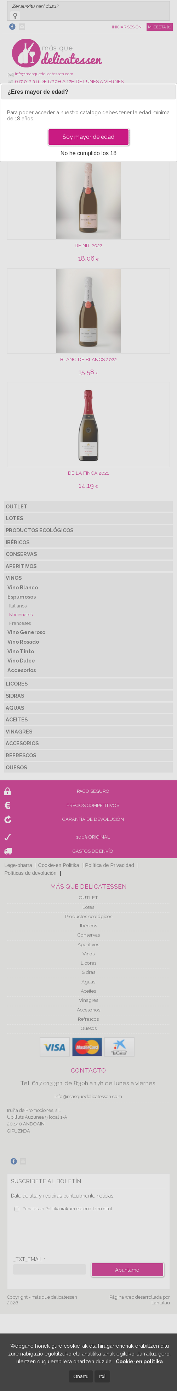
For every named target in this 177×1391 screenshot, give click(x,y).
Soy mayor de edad (88, 136)
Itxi (102, 1376)
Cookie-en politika (139, 1361)
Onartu (80, 1376)
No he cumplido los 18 (88, 153)
